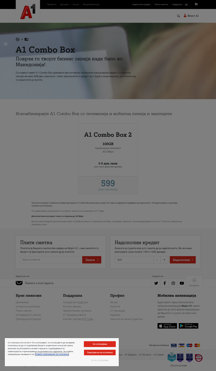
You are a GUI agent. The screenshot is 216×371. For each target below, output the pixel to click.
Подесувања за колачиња (100, 352)
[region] (62, 352)
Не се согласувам (99, 360)
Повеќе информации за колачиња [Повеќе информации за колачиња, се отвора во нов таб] (52, 354)
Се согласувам (100, 344)
